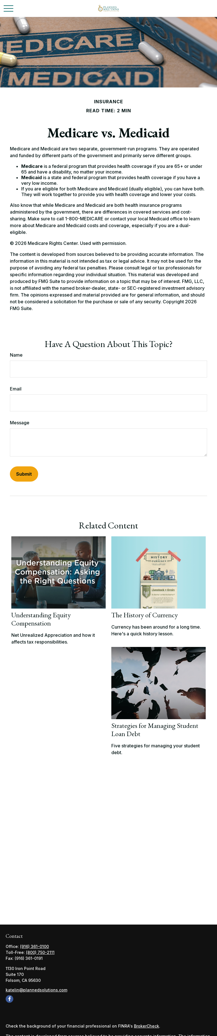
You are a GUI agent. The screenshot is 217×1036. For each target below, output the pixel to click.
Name (16, 355)
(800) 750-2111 (40, 952)
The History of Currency (144, 615)
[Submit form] (24, 474)
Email (15, 389)
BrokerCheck (146, 1026)
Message (19, 422)
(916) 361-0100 (34, 946)
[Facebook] (9, 999)
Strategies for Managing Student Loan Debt (154, 729)
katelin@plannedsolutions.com (36, 989)
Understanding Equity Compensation (41, 619)
